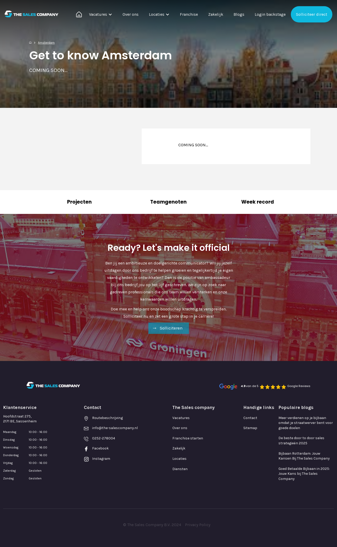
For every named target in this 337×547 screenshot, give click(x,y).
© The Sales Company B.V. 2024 (152, 524)
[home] (31, 14)
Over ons (131, 14)
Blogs (239, 14)
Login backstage (270, 14)
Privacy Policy (197, 524)
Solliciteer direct (311, 14)
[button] (100, 14)
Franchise (189, 14)
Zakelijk (215, 14)
